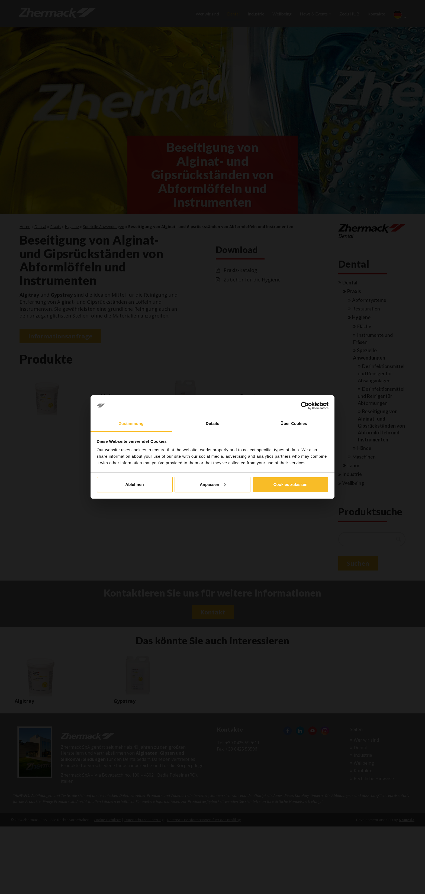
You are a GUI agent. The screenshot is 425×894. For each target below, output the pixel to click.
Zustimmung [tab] (131, 423)
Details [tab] (212, 423)
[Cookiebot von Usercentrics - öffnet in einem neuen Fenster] (305, 406)
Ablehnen (134, 484)
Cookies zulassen (290, 484)
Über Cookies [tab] (294, 423)
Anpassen (213, 484)
